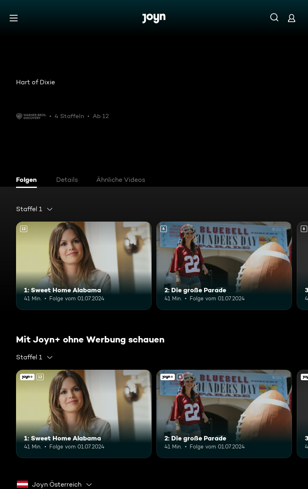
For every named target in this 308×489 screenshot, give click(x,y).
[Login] (291, 18)
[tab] (28, 180)
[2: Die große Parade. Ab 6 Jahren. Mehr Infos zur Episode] (224, 266)
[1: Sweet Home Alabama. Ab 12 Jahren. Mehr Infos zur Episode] (84, 266)
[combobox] (34, 209)
